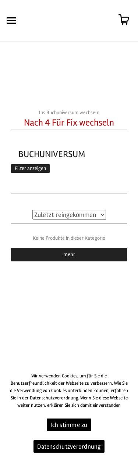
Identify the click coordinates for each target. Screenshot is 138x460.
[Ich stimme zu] (128, 413)
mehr (69, 254)
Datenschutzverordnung (68, 446)
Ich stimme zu (68, 425)
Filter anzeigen (30, 168)
